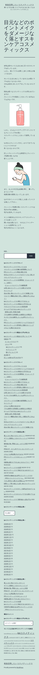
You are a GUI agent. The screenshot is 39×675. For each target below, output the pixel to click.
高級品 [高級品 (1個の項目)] (16, 652)
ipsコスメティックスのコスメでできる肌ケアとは (19, 494)
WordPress (19, 667)
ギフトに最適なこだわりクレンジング (16, 438)
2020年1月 (7, 564)
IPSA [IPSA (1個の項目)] (8, 633)
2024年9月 (7, 529)
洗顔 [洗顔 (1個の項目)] (29, 650)
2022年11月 (7, 537)
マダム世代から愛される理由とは (14, 481)
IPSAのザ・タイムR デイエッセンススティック (18, 449)
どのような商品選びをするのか (13, 454)
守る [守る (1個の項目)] (15, 650)
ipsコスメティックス (12, 347)
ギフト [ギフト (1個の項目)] (23, 640)
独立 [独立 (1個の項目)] (34, 650)
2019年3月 (7, 574)
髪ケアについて (11, 352)
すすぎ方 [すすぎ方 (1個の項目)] (17, 637)
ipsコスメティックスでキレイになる (15, 267)
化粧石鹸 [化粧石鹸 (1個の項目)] (6, 650)
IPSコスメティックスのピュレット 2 (15, 457)
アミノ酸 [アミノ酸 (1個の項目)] (20, 637)
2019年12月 (7, 566)
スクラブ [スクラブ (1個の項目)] (14, 645)
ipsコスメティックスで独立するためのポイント (19, 470)
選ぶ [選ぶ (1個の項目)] (13, 652)
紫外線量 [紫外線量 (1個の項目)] (5, 652)
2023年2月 (7, 532)
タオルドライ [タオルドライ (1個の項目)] (18, 645)
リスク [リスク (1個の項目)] (30, 648)
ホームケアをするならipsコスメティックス (17, 309)
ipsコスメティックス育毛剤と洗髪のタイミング (19, 325)
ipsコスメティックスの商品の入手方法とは (17, 304)
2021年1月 (7, 553)
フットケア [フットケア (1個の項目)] (16, 648)
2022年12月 (7, 534)
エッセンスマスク (10, 341)
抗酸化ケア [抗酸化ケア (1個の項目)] (23, 650)
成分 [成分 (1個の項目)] (17, 650)
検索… (6, 251)
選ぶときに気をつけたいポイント (14, 436)
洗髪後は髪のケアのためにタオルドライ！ (17, 462)
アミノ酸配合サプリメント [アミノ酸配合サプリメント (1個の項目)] (28, 637)
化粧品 (6, 339)
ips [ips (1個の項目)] (6, 633)
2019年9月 (7, 569)
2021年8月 (7, 548)
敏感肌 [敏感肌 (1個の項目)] (26, 650)
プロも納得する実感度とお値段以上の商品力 (18, 314)
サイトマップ (8, 290)
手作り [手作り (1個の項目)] (19, 650)
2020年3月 (7, 558)
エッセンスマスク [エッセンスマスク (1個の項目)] (10, 640)
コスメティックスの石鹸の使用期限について (18, 269)
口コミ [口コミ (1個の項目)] (10, 650)
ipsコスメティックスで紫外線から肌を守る (17, 499)
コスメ (7, 344)
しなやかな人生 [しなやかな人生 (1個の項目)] (12, 637)
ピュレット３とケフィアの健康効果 (16, 285)
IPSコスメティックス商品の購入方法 (15, 272)
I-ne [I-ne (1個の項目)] (4, 633)
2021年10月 (7, 545)
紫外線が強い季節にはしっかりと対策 (16, 444)
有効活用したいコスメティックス (19, 5)
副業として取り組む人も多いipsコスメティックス (19, 483)
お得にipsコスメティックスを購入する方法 (17, 288)
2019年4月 (7, 572)
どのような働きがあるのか (12, 328)
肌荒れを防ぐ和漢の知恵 (12, 312)
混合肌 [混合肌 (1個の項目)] (31, 650)
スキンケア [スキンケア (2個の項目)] (9, 645)
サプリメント (10, 349)
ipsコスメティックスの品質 (12, 467)
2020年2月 (7, 561)
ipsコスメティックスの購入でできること (17, 301)
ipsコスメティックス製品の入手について (17, 336)
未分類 (6, 355)
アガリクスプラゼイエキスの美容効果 (16, 306)
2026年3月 (7, 524)
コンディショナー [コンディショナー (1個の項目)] (17, 643)
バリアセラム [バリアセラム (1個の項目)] (24, 645)
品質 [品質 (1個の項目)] (12, 650)
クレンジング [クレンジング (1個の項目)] (27, 640)
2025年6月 (7, 526)
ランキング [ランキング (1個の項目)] (27, 648)
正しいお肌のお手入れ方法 (12, 357)
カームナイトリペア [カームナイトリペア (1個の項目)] (18, 640)
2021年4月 (7, 550)
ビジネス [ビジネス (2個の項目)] (6, 648)
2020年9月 (7, 556)
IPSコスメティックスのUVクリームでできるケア (19, 322)
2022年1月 (7, 542)
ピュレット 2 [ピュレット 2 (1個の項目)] (11, 648)
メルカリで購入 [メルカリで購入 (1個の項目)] (21, 648)
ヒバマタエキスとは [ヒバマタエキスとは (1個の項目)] (31, 645)
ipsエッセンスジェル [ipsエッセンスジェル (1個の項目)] (13, 633)
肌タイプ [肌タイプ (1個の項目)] (10, 652)
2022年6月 (7, 540)
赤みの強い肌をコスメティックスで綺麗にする (18, 293)
